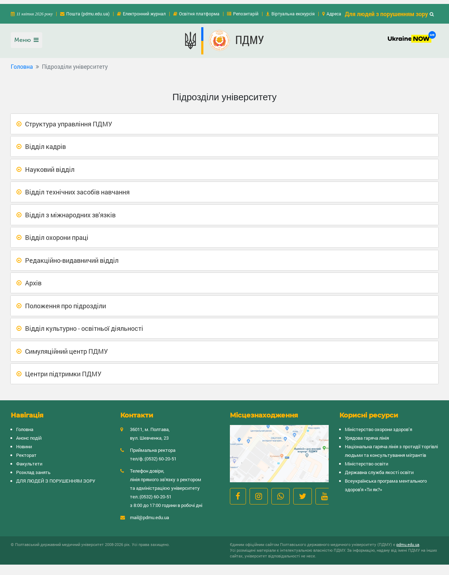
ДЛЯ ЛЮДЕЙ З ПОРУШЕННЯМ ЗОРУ (55, 477)
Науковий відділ (49, 165)
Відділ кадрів (45, 142)
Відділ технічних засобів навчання (77, 188)
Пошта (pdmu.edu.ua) (88, 10)
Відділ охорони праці (56, 233)
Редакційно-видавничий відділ (72, 256)
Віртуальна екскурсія (293, 10)
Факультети (29, 459)
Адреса (334, 10)
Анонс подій (29, 434)
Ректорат (26, 451)
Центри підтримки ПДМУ (63, 370)
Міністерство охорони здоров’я (378, 425)
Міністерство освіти (366, 459)
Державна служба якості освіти (379, 468)
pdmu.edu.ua (407, 540)
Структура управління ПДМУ (68, 119)
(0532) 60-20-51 (161, 454)
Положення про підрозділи (65, 301)
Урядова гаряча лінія (367, 434)
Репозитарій (246, 10)
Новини (24, 442)
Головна (22, 62)
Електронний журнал (144, 10)
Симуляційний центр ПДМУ (66, 347)
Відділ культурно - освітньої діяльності (84, 324)
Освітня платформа (199, 10)
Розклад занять (33, 468)
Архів (33, 279)
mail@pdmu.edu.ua (149, 513)
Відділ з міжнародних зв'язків (70, 210)
